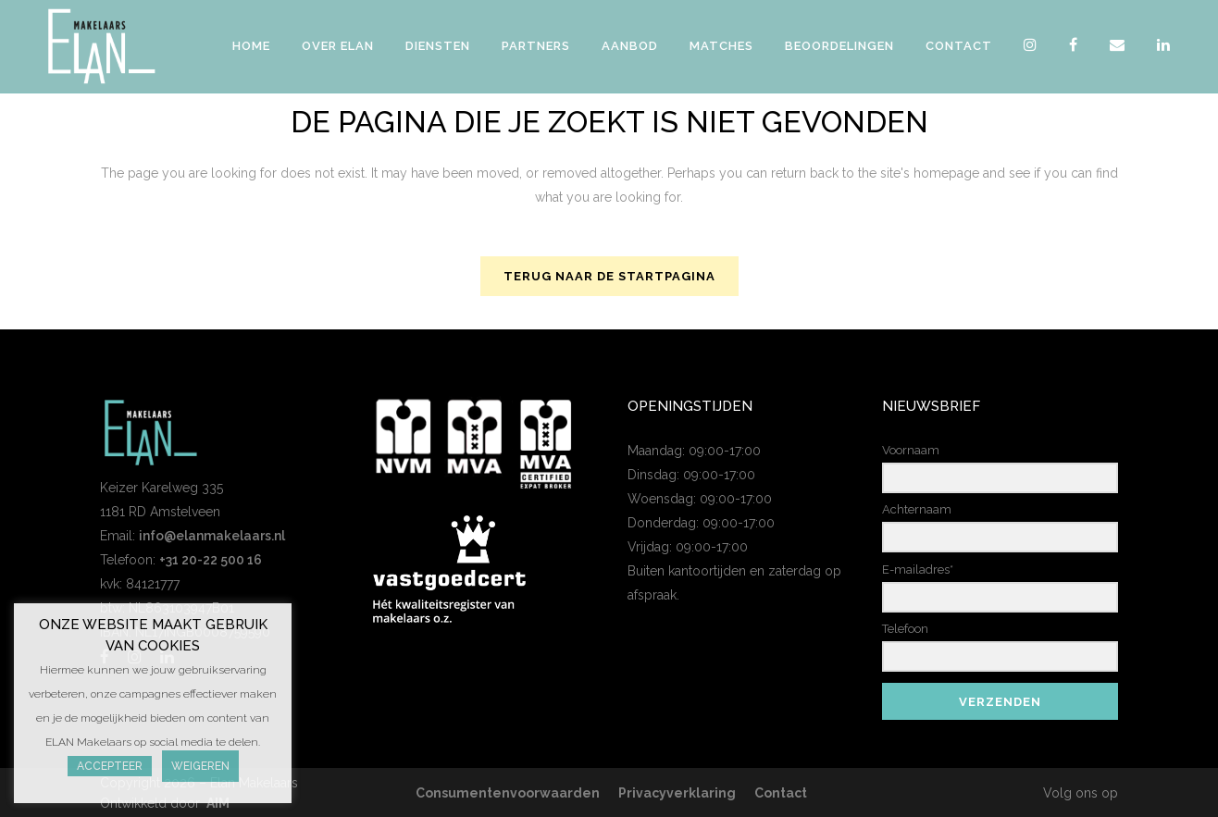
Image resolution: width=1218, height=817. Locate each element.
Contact (780, 793)
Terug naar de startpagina (609, 276)
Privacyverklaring (677, 793)
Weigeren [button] (200, 766)
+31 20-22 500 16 (210, 559)
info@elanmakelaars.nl (212, 535)
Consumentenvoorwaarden (508, 793)
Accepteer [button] (110, 766)
